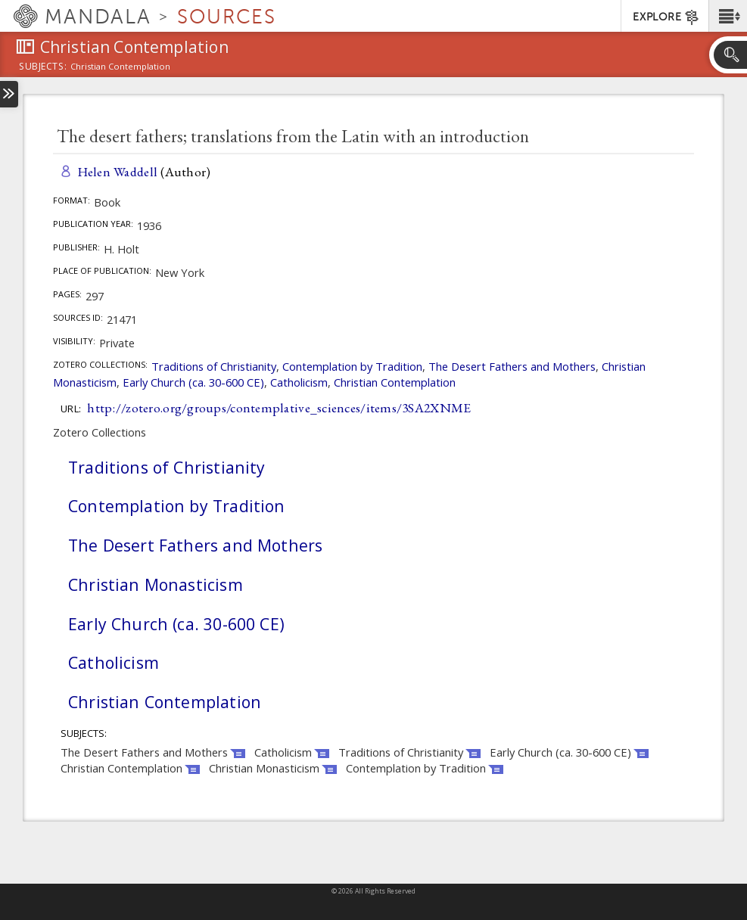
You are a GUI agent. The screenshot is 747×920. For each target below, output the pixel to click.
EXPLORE (666, 17)
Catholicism (299, 382)
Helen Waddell (117, 171)
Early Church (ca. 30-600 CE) (193, 382)
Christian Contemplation (395, 382)
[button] (727, 16)
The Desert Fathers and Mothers (512, 366)
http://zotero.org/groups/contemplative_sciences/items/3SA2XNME (279, 407)
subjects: (43, 67)
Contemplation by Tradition (352, 366)
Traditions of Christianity (213, 366)
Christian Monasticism (155, 584)
